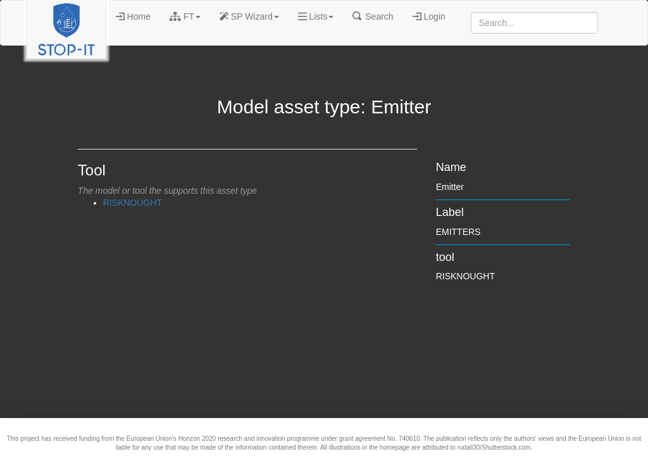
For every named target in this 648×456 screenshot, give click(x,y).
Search (372, 16)
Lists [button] (316, 16)
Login (429, 16)
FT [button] (185, 16)
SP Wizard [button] (249, 16)
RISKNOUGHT (132, 203)
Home (133, 16)
